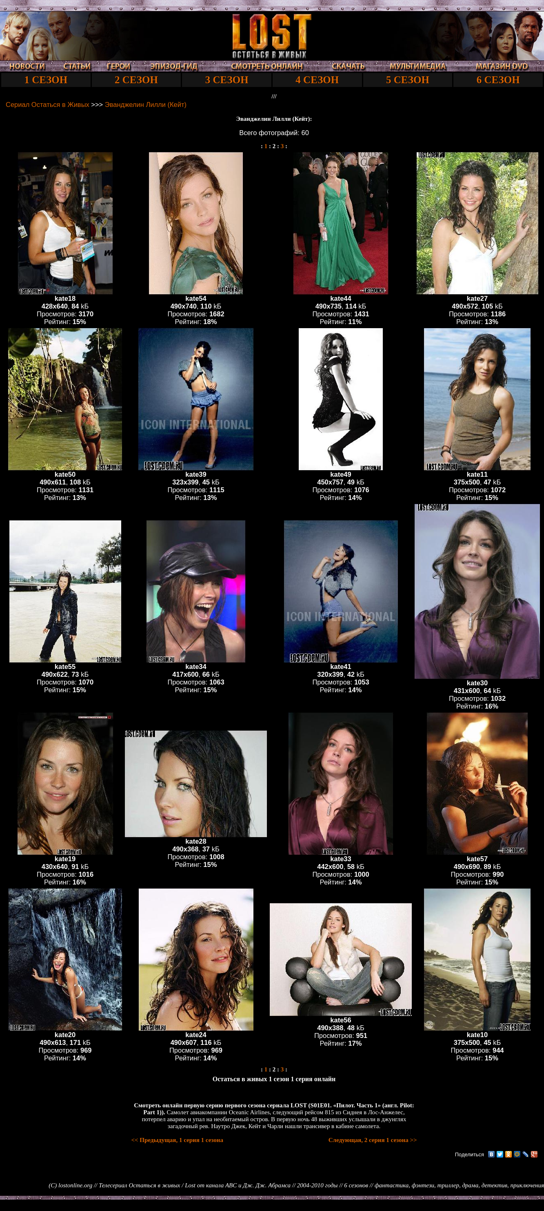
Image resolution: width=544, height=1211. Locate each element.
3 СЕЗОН (227, 79)
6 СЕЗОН (498, 79)
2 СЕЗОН (136, 79)
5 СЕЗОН (407, 79)
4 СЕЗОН (317, 79)
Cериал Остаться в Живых (47, 104)
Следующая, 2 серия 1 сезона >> (373, 1140)
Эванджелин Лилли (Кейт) (146, 104)
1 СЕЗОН (45, 79)
